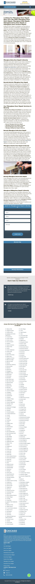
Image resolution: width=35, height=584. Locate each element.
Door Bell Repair (7, 546)
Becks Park (9, 356)
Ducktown (9, 428)
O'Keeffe (22, 384)
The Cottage (23, 469)
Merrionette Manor (24, 347)
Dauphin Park (10, 423)
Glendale (8, 470)
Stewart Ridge (23, 458)
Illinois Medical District (12, 495)
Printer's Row (23, 410)
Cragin (8, 418)
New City (22, 368)
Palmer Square (23, 391)
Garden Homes (10, 464)
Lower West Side (24, 335)
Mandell (22, 338)
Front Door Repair (8, 557)
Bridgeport (9, 371)
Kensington (9, 511)
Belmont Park (10, 361)
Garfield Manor (10, 465)
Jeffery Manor (10, 506)
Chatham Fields (10, 398)
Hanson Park (9, 485)
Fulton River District (11, 457)
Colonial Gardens (10, 412)
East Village (9, 436)
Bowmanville (9, 366)
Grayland (8, 479)
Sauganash (22, 430)
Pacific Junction (23, 389)
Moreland (22, 355)
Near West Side (23, 364)
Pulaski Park (23, 412)
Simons (21, 433)
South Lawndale (23, 451)
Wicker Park (22, 513)
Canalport (9, 392)
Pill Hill (21, 400)
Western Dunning (24, 509)
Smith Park (22, 436)
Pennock (22, 396)
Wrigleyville (22, 524)
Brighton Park (10, 372)
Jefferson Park (10, 504)
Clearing (8, 410)
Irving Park (9, 500)
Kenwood (9, 513)
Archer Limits (10, 340)
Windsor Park (23, 519)
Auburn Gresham (10, 345)
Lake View (9, 514)
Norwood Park (23, 381)
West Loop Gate (23, 499)
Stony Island (23, 459)
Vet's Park (22, 480)
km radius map (17, 254)
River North (22, 422)
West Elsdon (23, 491)
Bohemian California (11, 364)
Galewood (9, 461)
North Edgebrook (24, 374)
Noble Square (23, 371)
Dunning (8, 430)
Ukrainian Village (23, 474)
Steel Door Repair (7, 550)
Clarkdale (9, 408)
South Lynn (22, 454)
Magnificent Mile (23, 337)
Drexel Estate (10, 426)
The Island (22, 471)
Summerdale (23, 464)
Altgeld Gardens (10, 330)
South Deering (23, 446)
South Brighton (23, 440)
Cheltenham (9, 400)
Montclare (22, 351)
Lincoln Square (10, 524)
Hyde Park (9, 493)
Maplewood (22, 340)
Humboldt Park (10, 492)
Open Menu (30, 7)
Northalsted (22, 379)
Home (5, 9)
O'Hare (21, 382)
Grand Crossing (10, 475)
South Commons (24, 445)
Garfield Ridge (10, 467)
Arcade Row (9, 336)
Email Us (8, 572)
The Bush (22, 467)
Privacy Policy (7, 565)
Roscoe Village (23, 427)
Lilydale (8, 520)
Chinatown (9, 405)
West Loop (22, 498)
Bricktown (9, 369)
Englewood (9, 446)
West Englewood (24, 493)
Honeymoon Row (10, 490)
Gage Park (9, 459)
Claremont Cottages (11, 407)
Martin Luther (23, 343)
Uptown (22, 479)
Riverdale (22, 425)
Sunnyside (22, 466)
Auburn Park (9, 346)
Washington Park (24, 483)
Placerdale (22, 405)
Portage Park (23, 409)
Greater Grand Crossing (12, 480)
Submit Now (17, 234)
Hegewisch (9, 487)
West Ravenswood (24, 503)
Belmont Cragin (10, 359)
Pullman (22, 413)
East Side (9, 434)
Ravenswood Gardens (25, 417)
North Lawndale (23, 376)
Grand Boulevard (10, 474)
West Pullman (23, 501)
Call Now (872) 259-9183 (10, 7)
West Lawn (22, 496)
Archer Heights (10, 338)
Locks (21, 330)
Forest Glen (9, 449)
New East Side (23, 369)
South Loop (22, 453)
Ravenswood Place (24, 420)
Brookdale (9, 376)
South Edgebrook (24, 448)
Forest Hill (9, 451)
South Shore (22, 456)
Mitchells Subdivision (24, 350)
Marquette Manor (24, 342)
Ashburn (8, 343)
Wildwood (22, 514)
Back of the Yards (10, 354)
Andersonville (10, 332)
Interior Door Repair (8, 559)
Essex (8, 447)
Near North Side (23, 361)
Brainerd (8, 367)
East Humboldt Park (11, 433)
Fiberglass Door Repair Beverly (19, 9)
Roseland (22, 428)
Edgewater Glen (10, 441)
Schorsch (22, 431)
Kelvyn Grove (9, 509)
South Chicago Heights (25, 443)
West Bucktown (23, 488)
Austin (8, 348)
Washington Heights (24, 482)
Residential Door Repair (9, 552)
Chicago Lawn (10, 403)
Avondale (9, 353)
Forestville (9, 452)
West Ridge (22, 504)
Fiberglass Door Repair (9, 561)
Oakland (22, 386)
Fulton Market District (11, 456)
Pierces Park (23, 399)
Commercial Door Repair (9, 554)
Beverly (8, 363)
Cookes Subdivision (11, 413)
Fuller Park (9, 454)
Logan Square (23, 332)
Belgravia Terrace (10, 358)
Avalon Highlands (10, 349)
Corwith (8, 416)
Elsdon (8, 444)
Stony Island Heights (24, 461)
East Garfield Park (11, 431)
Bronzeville (9, 374)
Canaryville (9, 394)
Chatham (9, 397)
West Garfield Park (24, 495)
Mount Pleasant (23, 360)
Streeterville (22, 463)
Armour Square (10, 341)
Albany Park (9, 329)
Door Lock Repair (7, 548)
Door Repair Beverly (9, 9)
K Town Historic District (12, 508)
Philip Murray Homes (24, 397)
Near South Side (23, 363)
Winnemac (22, 520)
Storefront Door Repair (9, 563)
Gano (8, 462)
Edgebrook (9, 438)
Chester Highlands (11, 402)
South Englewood (24, 449)
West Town (22, 508)
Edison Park (9, 443)
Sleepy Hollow (23, 435)
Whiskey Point (23, 511)
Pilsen (21, 402)
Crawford (9, 420)
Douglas (8, 425)
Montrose (22, 353)
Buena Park (9, 385)
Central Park (9, 395)
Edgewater (9, 439)
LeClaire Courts (10, 519)
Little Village (23, 329)
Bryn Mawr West (10, 380)
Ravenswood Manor (24, 418)
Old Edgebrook (23, 387)
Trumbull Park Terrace (25, 472)
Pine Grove (22, 404)
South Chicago (23, 441)
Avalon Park (9, 351)
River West (22, 423)
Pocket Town (23, 407)
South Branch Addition (25, 438)
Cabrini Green (10, 389)
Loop (21, 333)
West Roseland (23, 506)
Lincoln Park (9, 522)
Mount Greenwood (24, 358)
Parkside (22, 394)
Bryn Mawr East (10, 379)
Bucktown (9, 384)
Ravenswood (23, 415)
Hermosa (9, 488)
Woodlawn (22, 522)
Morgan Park (23, 356)
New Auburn (23, 366)
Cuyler (8, 421)
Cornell (8, 415)
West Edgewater (24, 490)
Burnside (9, 387)
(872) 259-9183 (9, 575)
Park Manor (22, 392)
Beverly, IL (7, 570)
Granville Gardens (10, 477)
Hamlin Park (9, 483)
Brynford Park (10, 382)
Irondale (8, 498)
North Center (23, 373)
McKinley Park (23, 345)
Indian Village (10, 497)
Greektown (9, 482)
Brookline (9, 377)
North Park (22, 378)
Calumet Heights (10, 390)
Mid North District (24, 348)
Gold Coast (9, 472)
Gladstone (9, 469)
